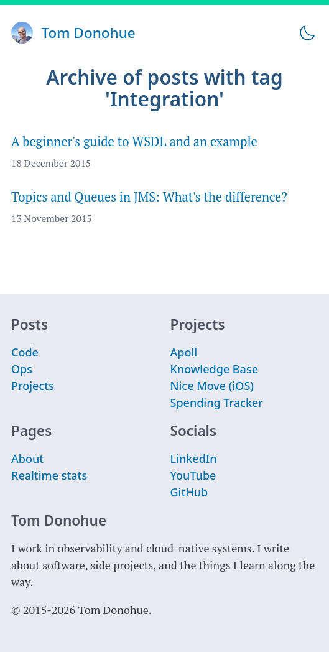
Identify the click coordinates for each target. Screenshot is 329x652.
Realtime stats (49, 475)
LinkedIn (193, 458)
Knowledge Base (214, 368)
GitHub (189, 492)
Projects (32, 385)
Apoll (184, 352)
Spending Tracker (216, 402)
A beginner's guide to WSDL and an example (134, 141)
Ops (21, 368)
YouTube (193, 475)
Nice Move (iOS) (212, 385)
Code (25, 352)
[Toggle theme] (307, 33)
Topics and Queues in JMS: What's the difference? (149, 197)
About (27, 458)
